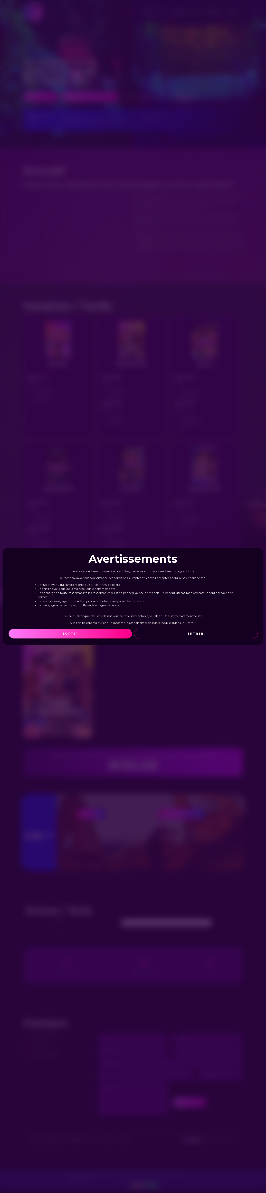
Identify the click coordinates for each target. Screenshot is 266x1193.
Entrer (196, 633)
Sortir (70, 633)
